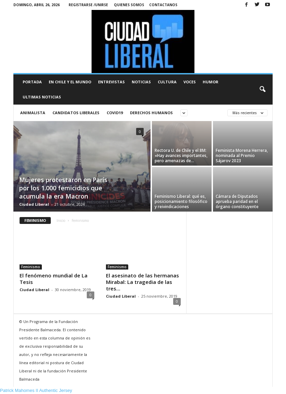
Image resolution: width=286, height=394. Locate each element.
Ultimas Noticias (42, 96)
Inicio (61, 220)
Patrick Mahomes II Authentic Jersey (36, 390)
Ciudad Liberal (34, 204)
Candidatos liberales (75, 112)
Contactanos (163, 4)
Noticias (141, 81)
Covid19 (115, 112)
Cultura (167, 81)
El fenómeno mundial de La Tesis (53, 278)
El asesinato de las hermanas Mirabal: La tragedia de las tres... (142, 282)
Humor (210, 81)
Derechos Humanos (151, 112)
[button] (262, 89)
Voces (189, 81)
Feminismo (30, 266)
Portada (32, 81)
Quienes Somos (129, 4)
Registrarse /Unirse (88, 4)
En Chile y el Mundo (70, 81)
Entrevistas (111, 81)
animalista (32, 112)
